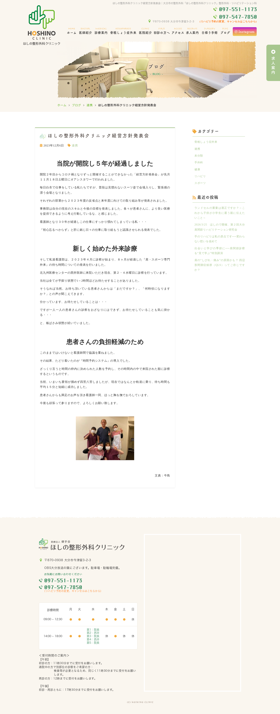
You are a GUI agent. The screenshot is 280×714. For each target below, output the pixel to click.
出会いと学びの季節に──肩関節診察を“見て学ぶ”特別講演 (219, 253)
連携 (90, 105)
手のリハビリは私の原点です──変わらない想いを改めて (219, 241)
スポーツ (200, 184)
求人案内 (192, 30)
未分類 (199, 156)
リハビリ (200, 177)
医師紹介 (85, 30)
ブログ (225, 30)
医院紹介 (145, 30)
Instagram (245, 31)
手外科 (199, 163)
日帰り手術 (209, 30)
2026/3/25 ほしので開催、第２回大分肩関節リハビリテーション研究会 (219, 229)
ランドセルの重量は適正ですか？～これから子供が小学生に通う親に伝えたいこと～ (219, 214)
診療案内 (101, 30)
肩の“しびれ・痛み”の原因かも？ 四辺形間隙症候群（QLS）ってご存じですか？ (219, 268)
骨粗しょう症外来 (123, 30)
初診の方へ (162, 30)
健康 (197, 170)
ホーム (72, 30)
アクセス (178, 30)
